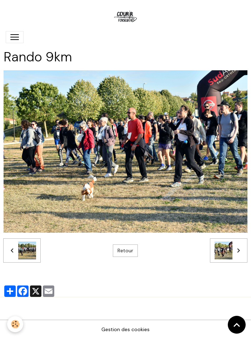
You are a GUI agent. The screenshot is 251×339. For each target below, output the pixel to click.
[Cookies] (15, 324)
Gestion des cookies (125, 329)
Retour (125, 250)
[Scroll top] (237, 325)
